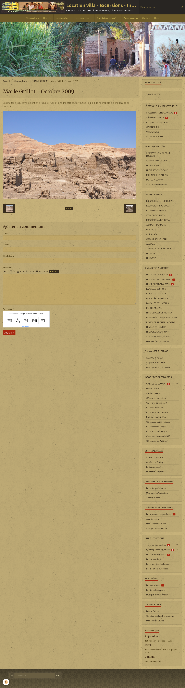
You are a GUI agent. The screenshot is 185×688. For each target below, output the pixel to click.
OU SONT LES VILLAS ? (157, 122)
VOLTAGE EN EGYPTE (156, 184)
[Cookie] (6, 682)
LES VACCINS (152, 165)
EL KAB (149, 229)
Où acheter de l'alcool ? (156, 426)
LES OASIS (151, 258)
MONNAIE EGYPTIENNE (157, 175)
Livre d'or (47, 18)
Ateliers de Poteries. (155, 462)
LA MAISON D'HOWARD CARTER (161, 317)
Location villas (62, 18)
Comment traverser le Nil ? (158, 436)
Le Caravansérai (153, 467)
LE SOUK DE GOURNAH (157, 331)
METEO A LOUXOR (155, 179)
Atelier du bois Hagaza (156, 457)
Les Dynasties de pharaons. (158, 564)
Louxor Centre (152, 388)
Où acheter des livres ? (156, 431)
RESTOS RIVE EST (154, 357)
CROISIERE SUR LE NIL (157, 239)
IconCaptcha (25, 326)
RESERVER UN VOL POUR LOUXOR (158, 154)
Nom (5, 233)
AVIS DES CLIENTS (157, 117)
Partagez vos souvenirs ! (157, 528)
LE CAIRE (150, 253)
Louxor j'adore (152, 611)
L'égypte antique (153, 559)
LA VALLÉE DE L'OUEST (157, 293)
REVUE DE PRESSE (154, 136)
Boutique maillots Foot (156, 417)
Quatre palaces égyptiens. (160, 549)
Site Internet (9, 256)
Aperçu (54, 271)
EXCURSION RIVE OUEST (158, 205)
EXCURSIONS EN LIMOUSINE (160, 201)
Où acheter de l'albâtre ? (157, 441)
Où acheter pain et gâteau (158, 422)
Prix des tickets (153, 393)
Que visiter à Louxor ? (107, 18)
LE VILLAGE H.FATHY (156, 327)
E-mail (6, 244)
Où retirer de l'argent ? (156, 403)
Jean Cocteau (152, 519)
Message (7, 267)
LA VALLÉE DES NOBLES (157, 303)
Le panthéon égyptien (158, 554)
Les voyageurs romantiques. (160, 514)
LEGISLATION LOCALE (157, 170)
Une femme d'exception (157, 493)
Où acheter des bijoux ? (157, 398)
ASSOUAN (151, 244)
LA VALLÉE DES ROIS (156, 289)
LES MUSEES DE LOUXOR (160, 284)
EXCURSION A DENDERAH (158, 220)
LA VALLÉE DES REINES (157, 298)
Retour (69, 208)
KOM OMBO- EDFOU (156, 215)
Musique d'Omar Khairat (157, 594)
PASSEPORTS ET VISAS (157, 160)
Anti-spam (8, 309)
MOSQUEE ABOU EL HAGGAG (160, 322)
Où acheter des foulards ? (158, 412)
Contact (146, 18)
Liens (156, 18)
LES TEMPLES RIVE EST (159, 274)
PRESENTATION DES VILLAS (161, 112)
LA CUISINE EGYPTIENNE (158, 367)
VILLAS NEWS (152, 132)
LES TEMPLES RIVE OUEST (160, 279)
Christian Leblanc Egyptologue (160, 616)
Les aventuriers (155, 585)
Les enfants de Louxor (156, 488)
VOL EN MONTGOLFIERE (158, 336)
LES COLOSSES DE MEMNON (159, 312)
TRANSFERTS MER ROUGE (158, 248)
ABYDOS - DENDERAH (156, 225)
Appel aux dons (131, 18)
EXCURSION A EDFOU (156, 210)
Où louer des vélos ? (155, 407)
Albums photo (32, 18)
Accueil (6, 81)
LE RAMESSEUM (38, 81)
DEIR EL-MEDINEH (154, 308)
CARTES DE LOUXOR (158, 383)
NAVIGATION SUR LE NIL (158, 341)
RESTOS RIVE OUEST (156, 362)
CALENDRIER (152, 127)
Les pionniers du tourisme (158, 568)
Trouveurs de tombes (158, 545)
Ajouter (9, 333)
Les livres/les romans (155, 590)
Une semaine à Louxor (156, 523)
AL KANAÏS (151, 234)
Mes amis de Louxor (155, 620)
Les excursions (83, 18)
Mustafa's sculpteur (155, 471)
